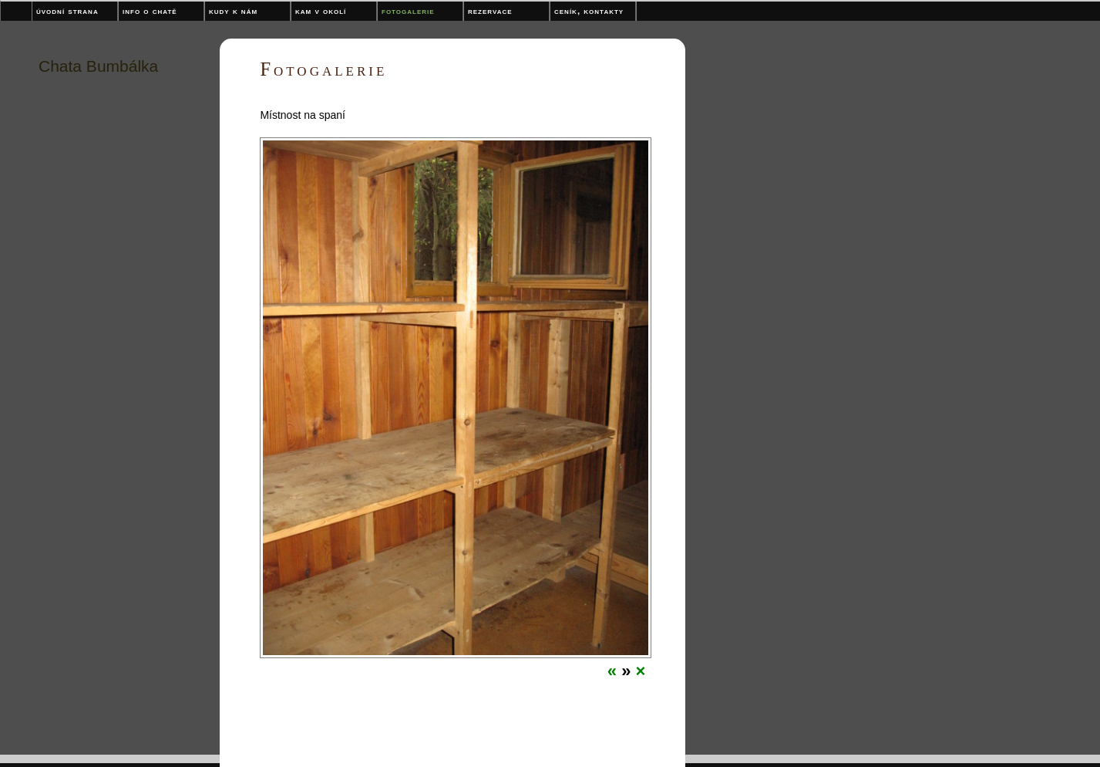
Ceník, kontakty (589, 10)
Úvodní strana (67, 10)
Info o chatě (150, 10)
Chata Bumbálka (98, 66)
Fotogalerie (408, 10)
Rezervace (490, 10)
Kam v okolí (320, 10)
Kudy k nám (233, 10)
